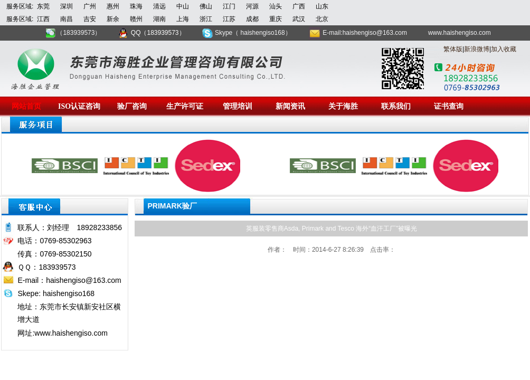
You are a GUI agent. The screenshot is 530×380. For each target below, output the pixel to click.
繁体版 (452, 49)
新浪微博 (476, 49)
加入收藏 (503, 49)
